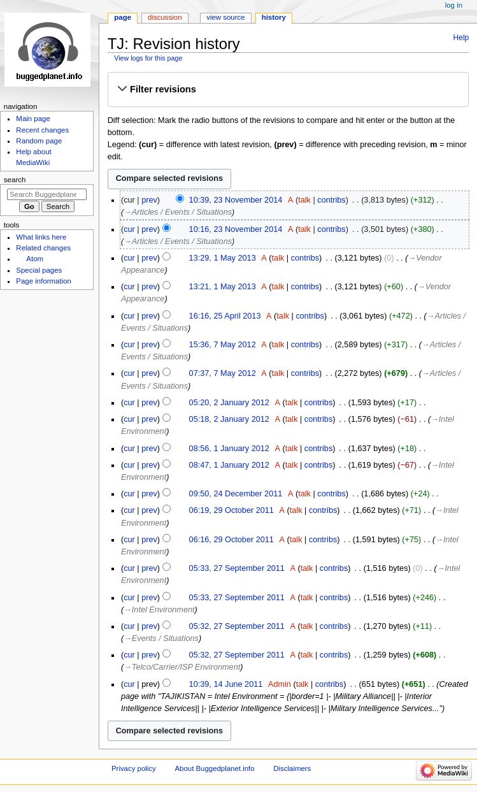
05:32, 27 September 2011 (237, 626)
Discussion (165, 17)
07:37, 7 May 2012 (222, 373)
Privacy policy (133, 768)
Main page (33, 118)
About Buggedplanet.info (214, 768)
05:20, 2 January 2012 (229, 402)
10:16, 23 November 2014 (236, 229)
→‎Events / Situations (161, 638)
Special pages (39, 270)
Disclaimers (292, 768)
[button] (288, 89)
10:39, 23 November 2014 (236, 200)
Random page (39, 141)
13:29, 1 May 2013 (222, 258)
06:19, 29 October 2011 (231, 510)
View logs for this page (148, 58)
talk (304, 200)
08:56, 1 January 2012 (229, 448)
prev (149, 200)
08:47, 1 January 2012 (229, 465)
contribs (331, 200)
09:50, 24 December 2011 (236, 493)
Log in (453, 5)
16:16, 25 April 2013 (225, 316)
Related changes (43, 248)
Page (122, 17)
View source (225, 17)
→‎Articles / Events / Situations (178, 212)
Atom (34, 259)
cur (129, 229)
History (274, 17)
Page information (43, 281)
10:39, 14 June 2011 (226, 684)
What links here (41, 237)
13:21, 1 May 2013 (222, 286)
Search (15, 180)
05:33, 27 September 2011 (237, 568)
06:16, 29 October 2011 (231, 539)
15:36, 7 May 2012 (222, 344)
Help (461, 37)
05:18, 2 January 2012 (229, 419)
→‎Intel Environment (159, 609)
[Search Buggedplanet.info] (47, 194)
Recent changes (42, 130)
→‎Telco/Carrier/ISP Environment (182, 667)
